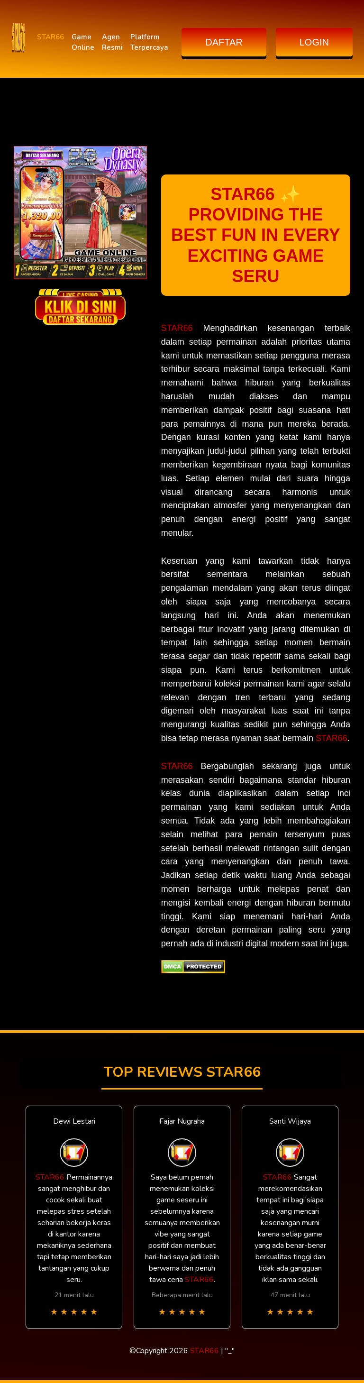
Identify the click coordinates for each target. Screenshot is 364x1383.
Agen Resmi (112, 42)
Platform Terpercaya (149, 42)
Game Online (83, 42)
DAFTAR (224, 42)
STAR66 (50, 37)
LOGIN (314, 42)
